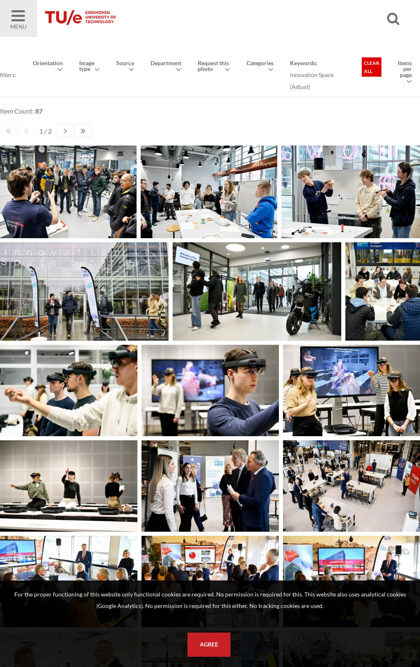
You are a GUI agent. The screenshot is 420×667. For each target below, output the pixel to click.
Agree (209, 644)
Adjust (300, 86)
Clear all (371, 67)
